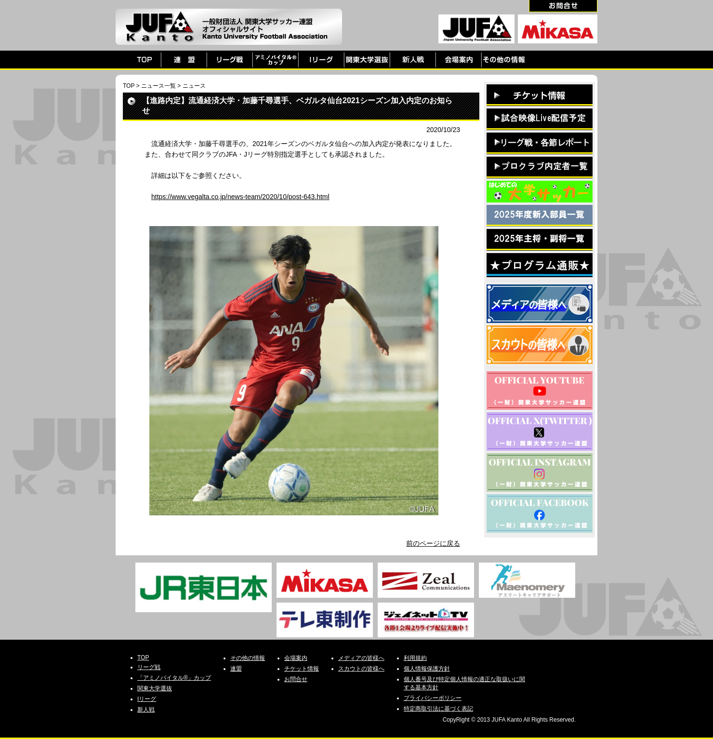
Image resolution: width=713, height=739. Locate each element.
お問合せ (295, 679)
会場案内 (295, 658)
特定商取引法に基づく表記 (438, 708)
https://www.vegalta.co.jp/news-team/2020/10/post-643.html (240, 197)
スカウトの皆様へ (361, 668)
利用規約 (415, 658)
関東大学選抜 (154, 688)
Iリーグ (146, 699)
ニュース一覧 (158, 85)
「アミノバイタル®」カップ (174, 677)
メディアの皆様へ (361, 658)
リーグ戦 (148, 667)
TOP (128, 85)
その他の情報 (247, 658)
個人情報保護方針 (427, 668)
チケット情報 (301, 668)
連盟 (236, 668)
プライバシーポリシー (433, 698)
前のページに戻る (433, 543)
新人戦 (146, 709)
